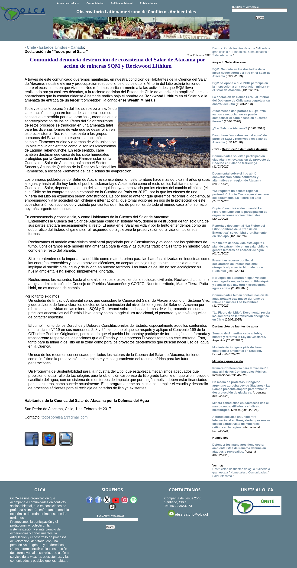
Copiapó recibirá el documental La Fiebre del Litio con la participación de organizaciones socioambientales (239, 211)
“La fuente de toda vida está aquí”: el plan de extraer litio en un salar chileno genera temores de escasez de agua (240, 246)
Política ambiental (121, 3)
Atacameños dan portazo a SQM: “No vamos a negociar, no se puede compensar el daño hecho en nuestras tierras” (239, 116)
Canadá (77, 47)
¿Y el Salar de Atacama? (229, 128)
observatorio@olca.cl (188, 513)
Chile (31, 47)
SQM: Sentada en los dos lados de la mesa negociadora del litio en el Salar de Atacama (241, 72)
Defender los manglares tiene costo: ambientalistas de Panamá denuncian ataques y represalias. (239, 448)
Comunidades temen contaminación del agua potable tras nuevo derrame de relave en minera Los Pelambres (240, 298)
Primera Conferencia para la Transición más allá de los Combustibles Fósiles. (240, 369)
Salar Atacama (222, 55)
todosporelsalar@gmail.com (65, 417)
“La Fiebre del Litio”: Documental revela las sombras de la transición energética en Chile (241, 316)
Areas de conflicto (68, 3)
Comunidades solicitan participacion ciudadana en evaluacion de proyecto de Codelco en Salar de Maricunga (241, 159)
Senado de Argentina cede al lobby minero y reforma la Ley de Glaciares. (239, 335)
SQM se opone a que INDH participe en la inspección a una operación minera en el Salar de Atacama (241, 86)
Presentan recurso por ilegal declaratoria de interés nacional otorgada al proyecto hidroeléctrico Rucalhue (237, 266)
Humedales (238, 52)
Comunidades (95, 3)
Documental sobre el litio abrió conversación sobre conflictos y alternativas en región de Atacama (236, 177)
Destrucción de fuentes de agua (233, 48)
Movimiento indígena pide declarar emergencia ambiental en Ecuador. (237, 349)
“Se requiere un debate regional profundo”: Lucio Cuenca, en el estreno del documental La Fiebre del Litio (240, 194)
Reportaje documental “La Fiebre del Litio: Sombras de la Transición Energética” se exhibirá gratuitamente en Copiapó (239, 231)
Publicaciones (148, 3)
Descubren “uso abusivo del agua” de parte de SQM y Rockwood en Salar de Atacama (239, 138)
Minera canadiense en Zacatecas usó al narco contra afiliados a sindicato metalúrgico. (240, 406)
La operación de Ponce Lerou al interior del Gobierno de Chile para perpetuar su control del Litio (241, 100)
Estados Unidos (53, 47)
